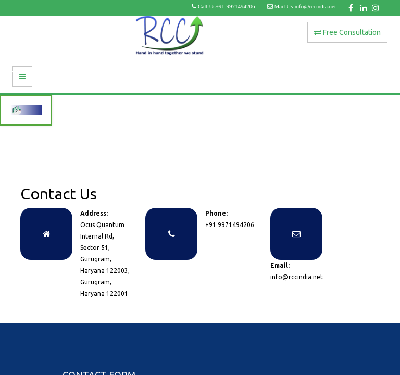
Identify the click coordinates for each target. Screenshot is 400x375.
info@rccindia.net (296, 276)
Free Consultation (347, 32)
